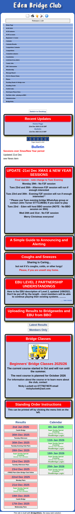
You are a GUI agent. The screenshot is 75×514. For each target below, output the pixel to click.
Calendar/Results (10, 44)
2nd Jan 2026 (21, 427)
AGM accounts (9, 34)
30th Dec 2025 (20, 434)
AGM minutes (9, 31)
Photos (7, 79)
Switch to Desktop (38, 111)
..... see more (66, 300)
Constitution (9, 57)
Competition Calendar (12, 47)
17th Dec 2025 (20, 503)
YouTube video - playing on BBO (15, 95)
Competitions (9, 50)
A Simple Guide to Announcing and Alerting (39, 242)
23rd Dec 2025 (20, 461)
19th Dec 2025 (20, 495)
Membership (9, 69)
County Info (8, 63)
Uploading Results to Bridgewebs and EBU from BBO (39, 313)
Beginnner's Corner (11, 38)
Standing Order (10, 85)
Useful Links (9, 89)
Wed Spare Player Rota (12, 92)
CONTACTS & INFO (12, 60)
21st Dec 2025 (20, 484)
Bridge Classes (38, 339)
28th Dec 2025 (20, 450)
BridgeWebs (9, 101)
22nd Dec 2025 (21, 477)
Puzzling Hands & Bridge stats (14, 82)
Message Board (9, 73)
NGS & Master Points (12, 76)
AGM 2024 (8, 28)
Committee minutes (11, 54)
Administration (9, 98)
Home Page (8, 25)
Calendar (8, 41)
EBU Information (10, 66)
